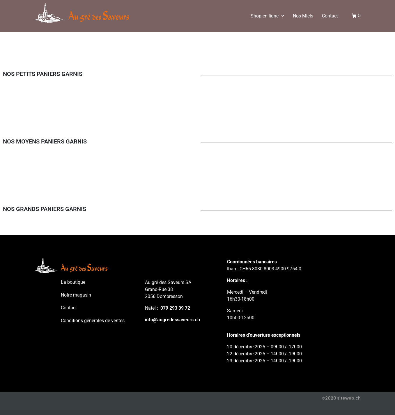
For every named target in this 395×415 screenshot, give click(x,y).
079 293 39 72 (175, 308)
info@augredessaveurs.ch (172, 319)
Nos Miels (303, 16)
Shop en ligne (267, 16)
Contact (330, 16)
